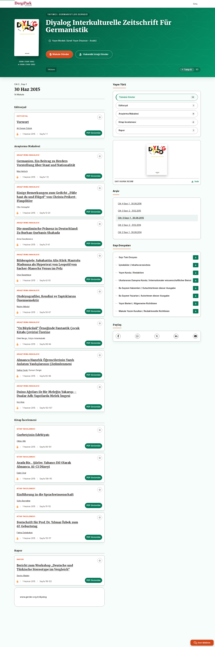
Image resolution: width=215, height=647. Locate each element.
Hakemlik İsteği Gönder (93, 54)
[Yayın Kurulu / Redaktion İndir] (195, 273)
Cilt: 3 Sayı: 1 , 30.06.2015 (131, 218)
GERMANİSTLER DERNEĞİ (73, 14)
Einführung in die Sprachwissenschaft (46, 524)
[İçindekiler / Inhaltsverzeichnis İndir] (195, 265)
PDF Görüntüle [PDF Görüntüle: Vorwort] (92, 134)
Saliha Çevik (23, 391)
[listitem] (157, 97)
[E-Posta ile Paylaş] (195, 336)
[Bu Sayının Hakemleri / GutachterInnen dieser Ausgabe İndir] (195, 288)
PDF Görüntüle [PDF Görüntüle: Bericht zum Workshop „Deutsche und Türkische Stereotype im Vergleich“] (92, 614)
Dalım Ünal (22, 500)
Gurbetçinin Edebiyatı (34, 460)
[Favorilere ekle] (98, 118)
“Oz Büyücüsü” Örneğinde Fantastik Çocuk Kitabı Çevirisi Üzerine (49, 348)
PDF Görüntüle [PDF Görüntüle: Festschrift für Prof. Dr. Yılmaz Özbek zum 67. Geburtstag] (92, 569)
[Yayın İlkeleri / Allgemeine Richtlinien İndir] (195, 303)
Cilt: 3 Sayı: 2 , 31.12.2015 (129, 210)
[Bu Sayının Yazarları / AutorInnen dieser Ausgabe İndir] (195, 296)
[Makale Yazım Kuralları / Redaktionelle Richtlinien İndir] (195, 311)
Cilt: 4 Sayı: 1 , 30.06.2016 (130, 203)
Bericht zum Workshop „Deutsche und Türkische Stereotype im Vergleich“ (46, 601)
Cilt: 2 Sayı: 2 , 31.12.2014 (129, 225)
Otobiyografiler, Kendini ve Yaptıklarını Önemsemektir (47, 314)
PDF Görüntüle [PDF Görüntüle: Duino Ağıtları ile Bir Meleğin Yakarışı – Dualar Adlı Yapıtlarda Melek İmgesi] (92, 429)
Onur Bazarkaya (25, 289)
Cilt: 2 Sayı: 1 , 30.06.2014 (130, 232)
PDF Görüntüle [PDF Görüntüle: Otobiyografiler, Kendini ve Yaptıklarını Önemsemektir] (92, 327)
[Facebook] (118, 336)
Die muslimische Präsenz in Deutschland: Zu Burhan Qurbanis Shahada (48, 238)
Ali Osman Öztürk (25, 129)
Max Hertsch (23, 175)
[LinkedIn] (176, 336)
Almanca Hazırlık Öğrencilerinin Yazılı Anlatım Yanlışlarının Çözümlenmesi (46, 382)
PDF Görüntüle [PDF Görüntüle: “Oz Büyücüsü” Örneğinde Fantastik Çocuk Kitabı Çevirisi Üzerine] (92, 361)
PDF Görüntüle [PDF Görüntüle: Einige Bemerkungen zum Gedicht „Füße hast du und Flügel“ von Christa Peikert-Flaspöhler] (92, 217)
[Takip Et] (186, 70)
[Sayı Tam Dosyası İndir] (195, 257)
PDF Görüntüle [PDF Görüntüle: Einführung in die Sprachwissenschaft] (92, 535)
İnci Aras (22, 425)
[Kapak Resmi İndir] (195, 181)
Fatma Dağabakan (26, 564)
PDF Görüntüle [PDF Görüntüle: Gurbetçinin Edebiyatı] (92, 471)
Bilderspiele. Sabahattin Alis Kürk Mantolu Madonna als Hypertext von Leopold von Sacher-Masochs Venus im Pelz (47, 276)
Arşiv (116, 191)
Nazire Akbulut (24, 323)
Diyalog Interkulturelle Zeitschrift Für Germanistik (108, 26)
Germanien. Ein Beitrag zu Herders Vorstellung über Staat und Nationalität (47, 166)
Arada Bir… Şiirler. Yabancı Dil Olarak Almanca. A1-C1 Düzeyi (45, 492)
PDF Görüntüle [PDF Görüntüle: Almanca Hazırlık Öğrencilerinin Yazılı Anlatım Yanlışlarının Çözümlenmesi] (92, 395)
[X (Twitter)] (156, 336)
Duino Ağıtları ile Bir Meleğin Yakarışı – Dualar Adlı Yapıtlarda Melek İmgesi (48, 416)
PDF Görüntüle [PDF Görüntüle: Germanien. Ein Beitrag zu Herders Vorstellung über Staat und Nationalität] (92, 179)
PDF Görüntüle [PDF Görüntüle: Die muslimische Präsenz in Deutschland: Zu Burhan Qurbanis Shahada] (92, 251)
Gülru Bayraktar (25, 530)
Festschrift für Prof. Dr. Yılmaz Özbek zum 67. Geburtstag (48, 556)
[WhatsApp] (137, 336)
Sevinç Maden (24, 609)
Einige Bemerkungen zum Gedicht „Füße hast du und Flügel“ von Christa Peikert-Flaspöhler (48, 202)
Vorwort (24, 123)
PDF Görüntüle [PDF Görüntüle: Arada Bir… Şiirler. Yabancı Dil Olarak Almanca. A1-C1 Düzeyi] (92, 505)
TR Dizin (51, 70)
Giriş (195, 4)
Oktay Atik (22, 466)
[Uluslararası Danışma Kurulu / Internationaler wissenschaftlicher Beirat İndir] (195, 280)
